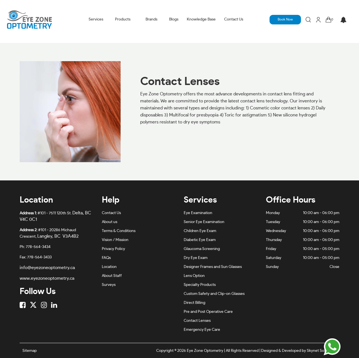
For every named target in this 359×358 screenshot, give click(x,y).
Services (96, 19)
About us (109, 222)
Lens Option (194, 276)
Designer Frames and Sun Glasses (213, 267)
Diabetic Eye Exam (200, 240)
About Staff (112, 276)
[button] (343, 20)
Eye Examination (198, 213)
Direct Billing (194, 303)
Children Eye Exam (200, 231)
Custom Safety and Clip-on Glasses (214, 294)
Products (122, 19)
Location (109, 267)
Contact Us (233, 19)
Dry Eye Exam (196, 258)
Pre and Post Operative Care (208, 312)
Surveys (109, 285)
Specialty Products (200, 285)
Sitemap (29, 351)
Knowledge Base (201, 19)
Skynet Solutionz (321, 351)
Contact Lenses (197, 321)
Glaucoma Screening (202, 249)
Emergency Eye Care (202, 330)
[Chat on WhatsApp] (332, 346)
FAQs (106, 258)
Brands (151, 19)
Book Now (285, 19)
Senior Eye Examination (204, 222)
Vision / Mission (115, 240)
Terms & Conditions (118, 231)
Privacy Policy (113, 249)
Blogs (173, 19)
